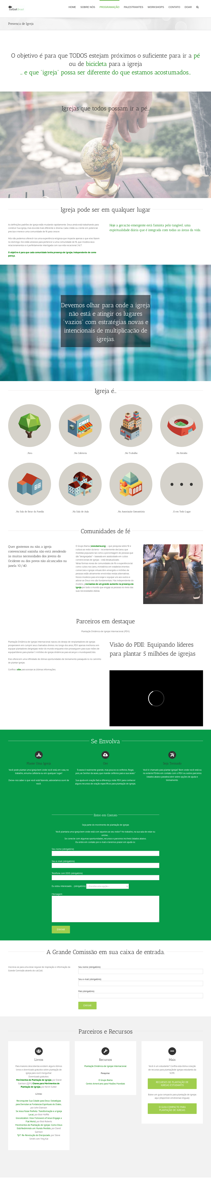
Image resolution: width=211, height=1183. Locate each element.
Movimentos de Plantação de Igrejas (33, 1079)
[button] (197, 7)
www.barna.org (98, 546)
